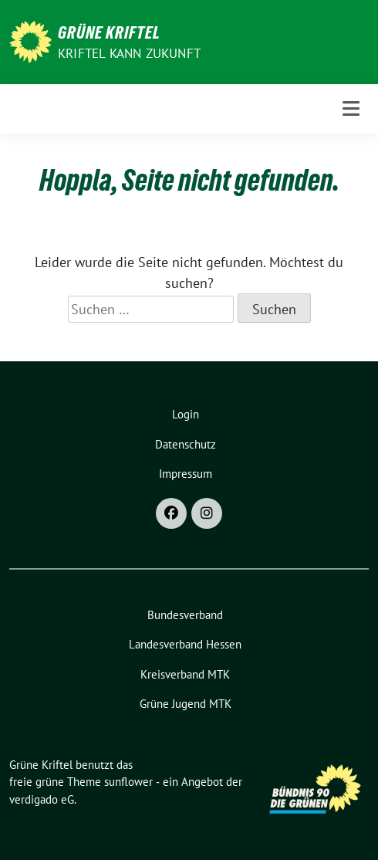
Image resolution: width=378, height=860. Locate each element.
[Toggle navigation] (351, 108)
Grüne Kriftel (109, 32)
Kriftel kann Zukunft (129, 53)
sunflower (128, 781)
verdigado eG (41, 799)
